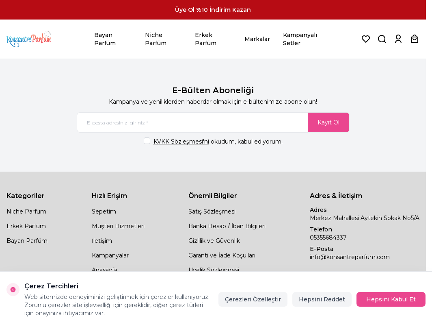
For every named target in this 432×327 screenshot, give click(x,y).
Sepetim (104, 211)
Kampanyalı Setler (300, 39)
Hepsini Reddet (322, 299)
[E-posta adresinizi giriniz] (213, 122)
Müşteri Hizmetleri (118, 226)
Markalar (257, 39)
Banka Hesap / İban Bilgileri (227, 226)
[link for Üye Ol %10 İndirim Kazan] (213, 10)
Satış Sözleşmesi (211, 211)
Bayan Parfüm (105, 39)
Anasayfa (104, 270)
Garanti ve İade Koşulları (221, 255)
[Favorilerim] (366, 39)
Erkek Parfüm (205, 39)
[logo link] (38, 39)
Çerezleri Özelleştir (253, 299)
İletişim (102, 240)
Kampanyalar (110, 255)
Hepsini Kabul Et (391, 299)
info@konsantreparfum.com (350, 257)
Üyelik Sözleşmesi (213, 270)
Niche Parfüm (155, 39)
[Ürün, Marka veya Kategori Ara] (382, 39)
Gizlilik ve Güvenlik (214, 240)
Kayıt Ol (328, 122)
